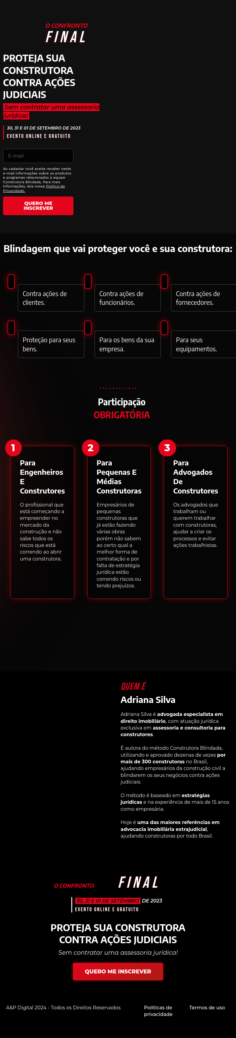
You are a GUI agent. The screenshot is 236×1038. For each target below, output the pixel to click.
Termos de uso (207, 1008)
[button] (13, 448)
